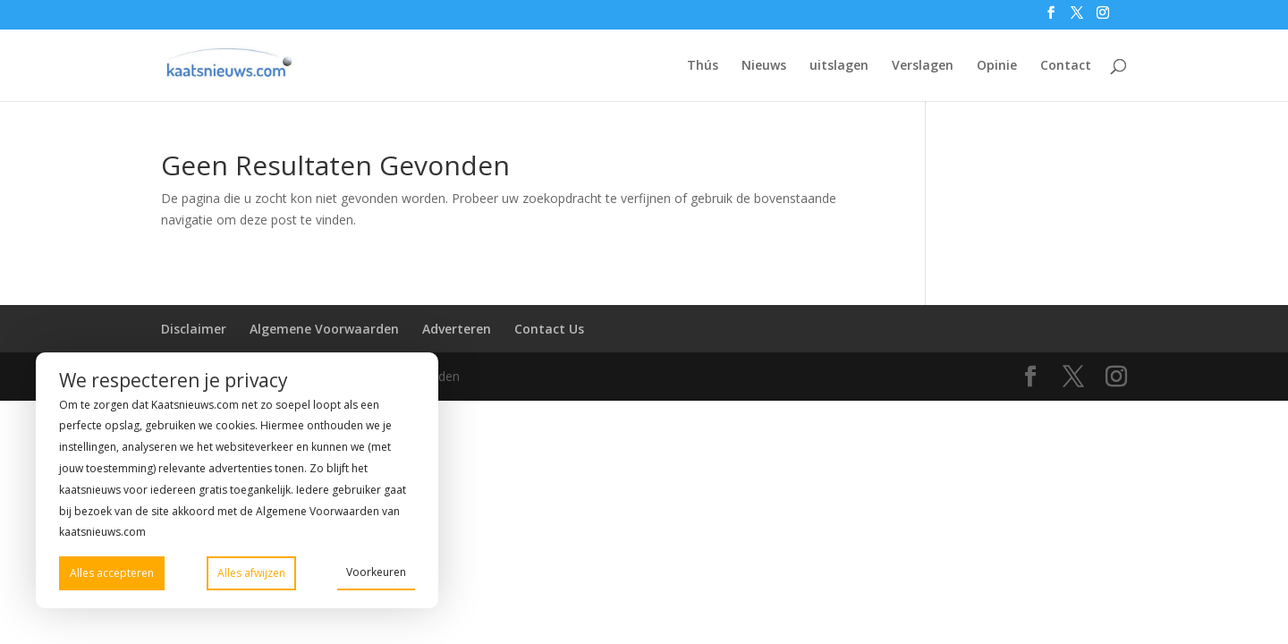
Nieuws (763, 66)
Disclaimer (193, 328)
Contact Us (549, 328)
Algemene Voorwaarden (324, 328)
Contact (1065, 66)
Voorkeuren (376, 572)
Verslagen (922, 66)
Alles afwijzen (251, 572)
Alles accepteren (112, 572)
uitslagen (839, 66)
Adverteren (456, 328)
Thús (702, 66)
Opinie (997, 66)
